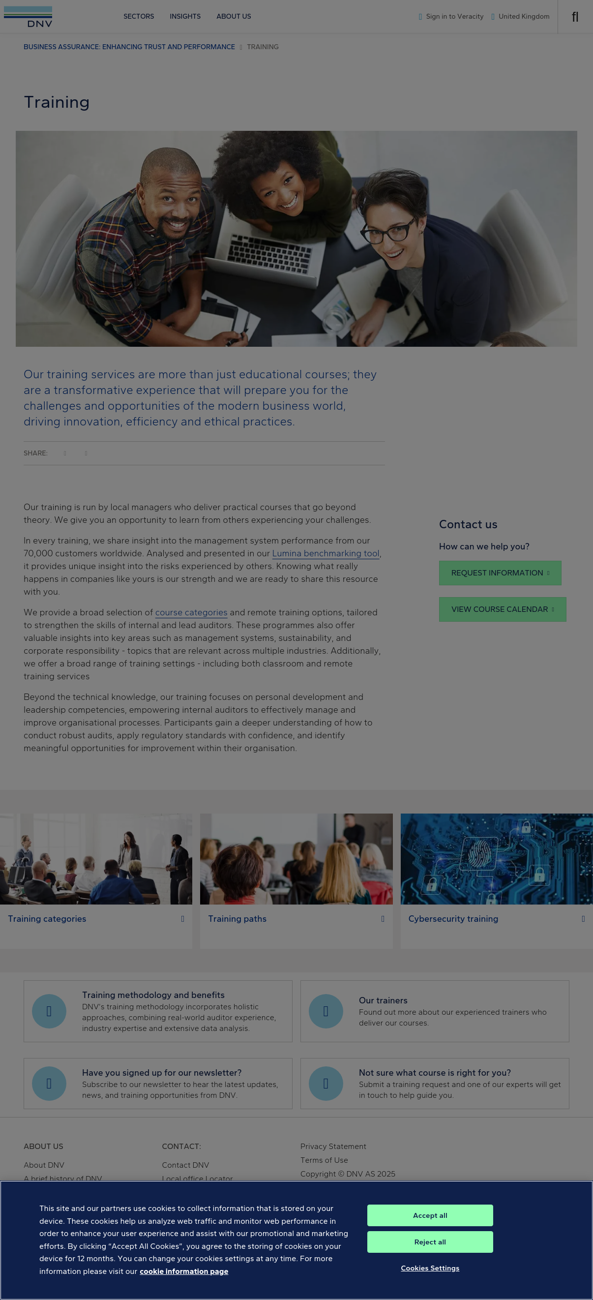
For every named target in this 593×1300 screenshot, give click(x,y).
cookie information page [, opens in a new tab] (184, 1271)
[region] (296, 1240)
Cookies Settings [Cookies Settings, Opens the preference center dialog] (430, 1268)
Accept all (430, 1215)
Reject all (430, 1242)
